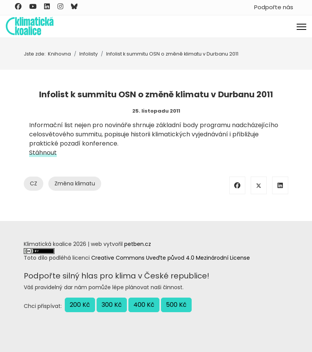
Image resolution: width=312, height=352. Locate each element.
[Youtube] (32, 6)
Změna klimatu (74, 183)
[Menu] (301, 26)
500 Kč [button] (176, 304)
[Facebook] (18, 6)
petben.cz (137, 244)
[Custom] (74, 6)
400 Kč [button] (143, 304)
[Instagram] (60, 6)
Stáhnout (43, 152)
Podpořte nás (273, 7)
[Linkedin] (47, 6)
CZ (33, 183)
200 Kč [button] (80, 304)
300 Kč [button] (112, 304)
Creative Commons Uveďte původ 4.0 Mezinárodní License (170, 258)
